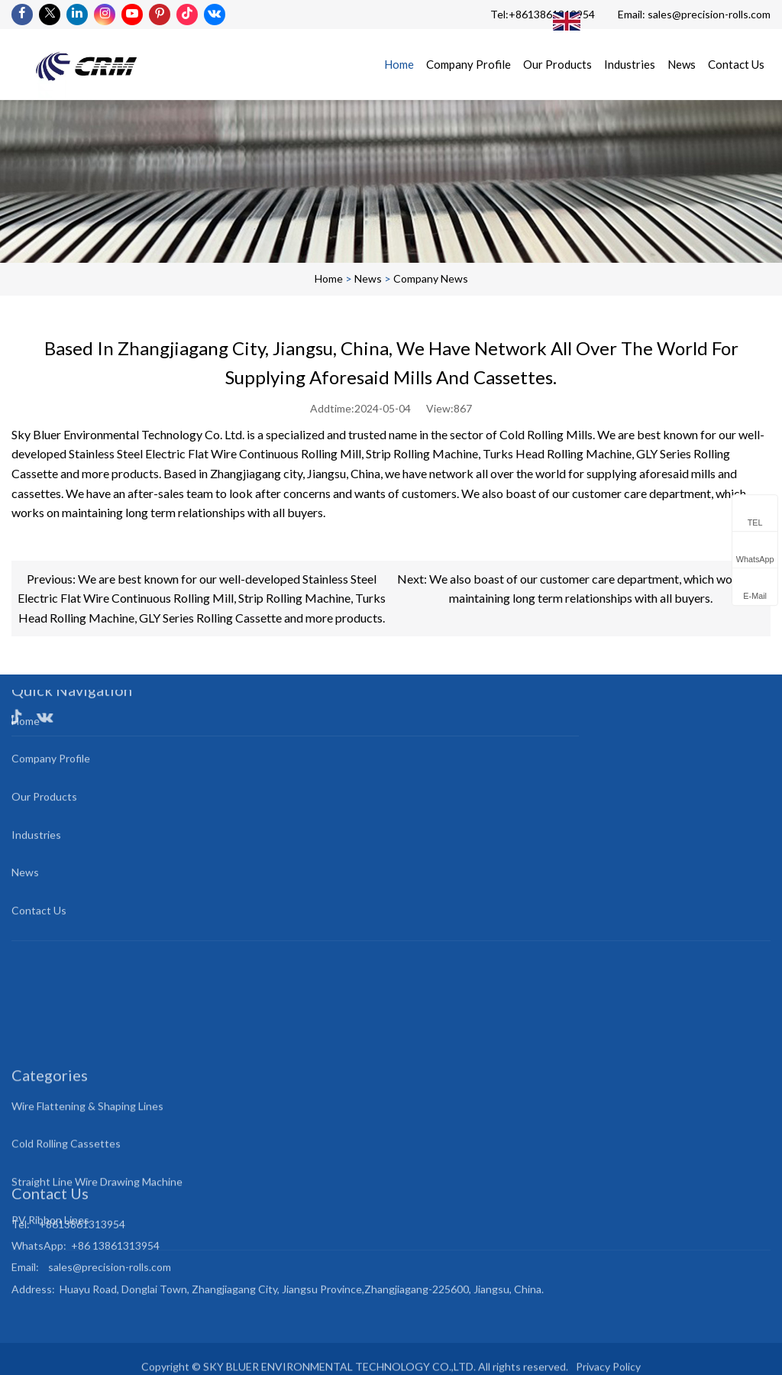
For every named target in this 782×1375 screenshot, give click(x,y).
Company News (430, 278)
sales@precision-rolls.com (709, 14)
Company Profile (468, 64)
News (681, 64)
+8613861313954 (552, 14)
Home (399, 64)
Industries (629, 64)
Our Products (557, 64)
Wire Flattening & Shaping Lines (87, 1143)
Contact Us (736, 64)
